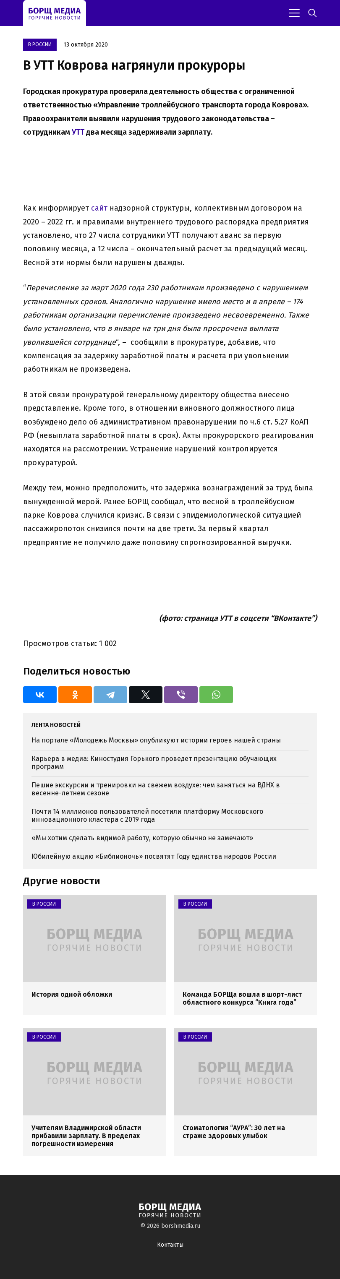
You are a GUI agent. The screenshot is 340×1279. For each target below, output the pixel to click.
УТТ (78, 132)
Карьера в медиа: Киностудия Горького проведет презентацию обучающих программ (154, 763)
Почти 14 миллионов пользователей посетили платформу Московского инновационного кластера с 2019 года (147, 815)
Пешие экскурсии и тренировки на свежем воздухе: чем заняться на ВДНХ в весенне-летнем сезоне (155, 789)
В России (40, 44)
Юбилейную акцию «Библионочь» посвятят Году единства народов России (153, 856)
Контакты (170, 1244)
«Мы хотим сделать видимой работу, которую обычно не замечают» (142, 838)
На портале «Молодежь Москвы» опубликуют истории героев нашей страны (156, 740)
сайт (99, 208)
